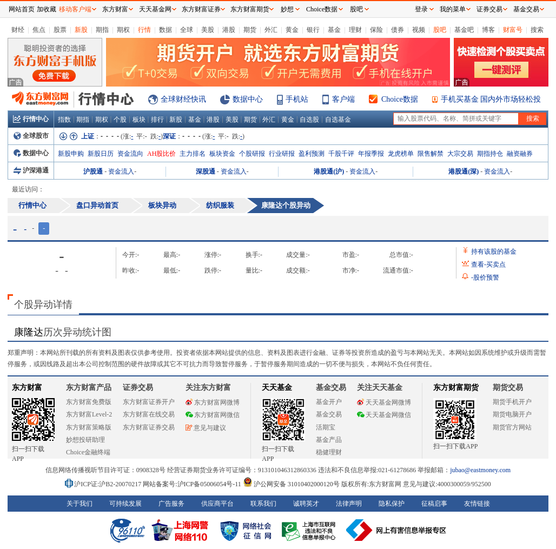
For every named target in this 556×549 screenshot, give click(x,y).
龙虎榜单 (401, 153)
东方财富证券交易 (149, 427)
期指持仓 (490, 153)
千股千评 (341, 153)
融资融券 (520, 153)
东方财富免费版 (88, 402)
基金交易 (329, 414)
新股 (81, 30)
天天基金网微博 (384, 402)
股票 (60, 30)
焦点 (38, 30)
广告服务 (171, 503)
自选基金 (338, 119)
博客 (488, 30)
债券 (397, 30)
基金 (334, 30)
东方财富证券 (201, 9)
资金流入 (121, 171)
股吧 (439, 30)
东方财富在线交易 (149, 414)
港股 (228, 30)
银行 (313, 30)
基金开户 (329, 402)
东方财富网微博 (213, 402)
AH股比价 (161, 153)
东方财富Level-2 (89, 414)
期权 (123, 30)
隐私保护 (392, 503)
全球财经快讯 (183, 99)
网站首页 (22, 9)
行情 (144, 30)
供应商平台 (217, 503)
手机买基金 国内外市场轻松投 (491, 99)
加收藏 (46, 9)
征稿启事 (434, 503)
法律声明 (349, 503)
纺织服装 (220, 205)
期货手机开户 (512, 402)
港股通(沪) (329, 171)
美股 (207, 30)
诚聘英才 (306, 503)
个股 (120, 119)
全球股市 (31, 136)
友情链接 (477, 503)
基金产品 (329, 440)
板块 (139, 119)
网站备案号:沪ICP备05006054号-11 (193, 484)
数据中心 (248, 99)
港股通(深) (463, 171)
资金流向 (130, 153)
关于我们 (79, 503)
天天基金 (277, 387)
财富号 (512, 30)
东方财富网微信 (213, 415)
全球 (186, 30)
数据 (165, 30)
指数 (64, 119)
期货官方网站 (512, 427)
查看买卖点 (488, 264)
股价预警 (485, 277)
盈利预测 (312, 153)
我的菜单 (453, 9)
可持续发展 (125, 503)
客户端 (343, 99)
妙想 (287, 9)
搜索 (537, 30)
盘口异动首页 (97, 205)
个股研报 (252, 153)
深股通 (205, 171)
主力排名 (193, 153)
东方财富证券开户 (149, 402)
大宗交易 (460, 153)
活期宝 (325, 427)
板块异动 (162, 205)
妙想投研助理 (85, 440)
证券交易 (489, 9)
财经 (17, 30)
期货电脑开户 (512, 414)
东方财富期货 (456, 387)
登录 (421, 9)
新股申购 (71, 153)
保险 (376, 30)
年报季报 (371, 153)
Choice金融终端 (88, 452)
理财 (355, 30)
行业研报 (282, 153)
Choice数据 (399, 99)
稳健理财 (329, 452)
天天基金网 (155, 9)
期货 (249, 30)
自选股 (309, 119)
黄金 (292, 30)
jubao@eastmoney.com (480, 470)
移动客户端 (75, 9)
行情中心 (31, 119)
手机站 (297, 99)
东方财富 (27, 387)
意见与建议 (206, 428)
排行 (157, 119)
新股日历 (101, 153)
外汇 (270, 30)
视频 (418, 30)
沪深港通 (31, 170)
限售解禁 (431, 153)
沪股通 (93, 171)
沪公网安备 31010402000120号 (291, 484)
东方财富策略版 (88, 427)
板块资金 (222, 153)
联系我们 (263, 503)
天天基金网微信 (384, 415)
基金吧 (464, 30)
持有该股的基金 (494, 251)
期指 (102, 30)
